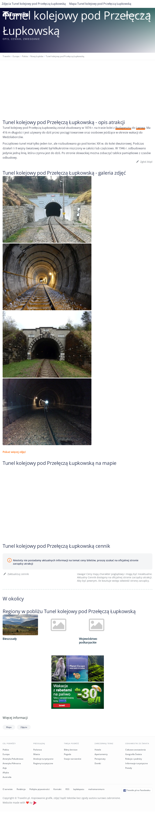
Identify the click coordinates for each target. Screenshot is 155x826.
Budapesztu (123, 128)
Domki (98, 763)
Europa (16, 56)
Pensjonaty (100, 758)
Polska (25, 56)
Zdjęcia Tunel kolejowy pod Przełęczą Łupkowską (34, 4)
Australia (7, 777)
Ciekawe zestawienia (135, 749)
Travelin (6, 56)
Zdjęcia (23, 727)
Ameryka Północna (12, 763)
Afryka (6, 772)
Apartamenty (101, 754)
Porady (128, 767)
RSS (67, 789)
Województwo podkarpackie (88, 640)
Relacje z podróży (133, 758)
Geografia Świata (133, 754)
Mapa (9, 727)
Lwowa (140, 128)
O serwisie (8, 789)
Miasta (36, 754)
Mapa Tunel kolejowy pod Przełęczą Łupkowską (100, 4)
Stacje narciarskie (72, 758)
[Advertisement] (77, 86)
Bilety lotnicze (70, 749)
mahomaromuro (96, 789)
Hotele (98, 749)
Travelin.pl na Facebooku (136, 790)
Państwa (37, 749)
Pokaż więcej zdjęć (14, 452)
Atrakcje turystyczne (43, 758)
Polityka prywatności (39, 789)
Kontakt (57, 789)
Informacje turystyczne (136, 763)
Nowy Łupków (36, 56)
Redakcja (21, 789)
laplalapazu (78, 789)
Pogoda (67, 754)
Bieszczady (10, 639)
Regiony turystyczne (43, 763)
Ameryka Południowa (13, 758)
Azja (5, 767)
